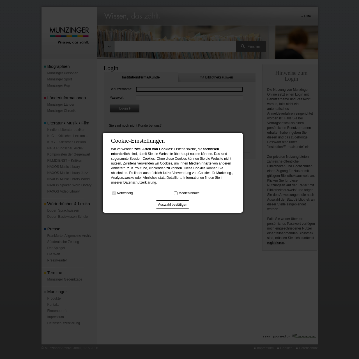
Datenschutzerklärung (139, 182)
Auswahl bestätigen (172, 205)
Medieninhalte (189, 193)
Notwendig (125, 193)
